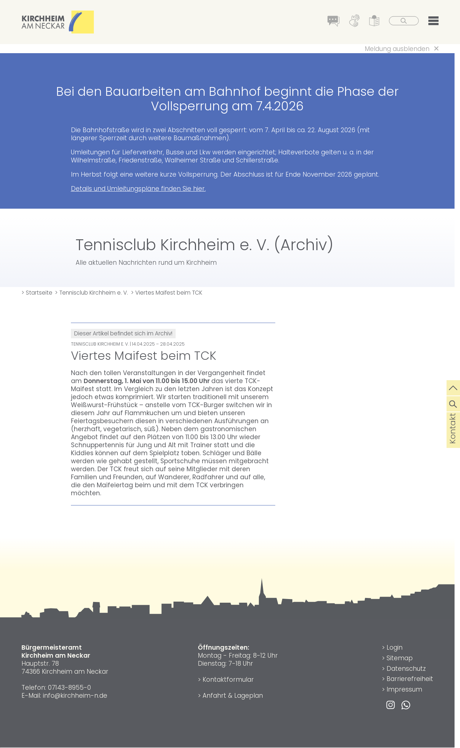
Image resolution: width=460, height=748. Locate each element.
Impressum (404, 689)
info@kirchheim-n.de (75, 695)
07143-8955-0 (69, 687)
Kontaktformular (228, 679)
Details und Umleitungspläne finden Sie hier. (138, 188)
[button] (433, 22)
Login (395, 647)
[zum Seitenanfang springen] (453, 387)
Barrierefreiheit (410, 678)
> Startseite (36, 292)
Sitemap (400, 658)
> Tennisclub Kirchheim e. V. (91, 292)
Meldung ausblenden (397, 48)
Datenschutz (406, 668)
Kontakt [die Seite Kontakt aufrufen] (452, 440)
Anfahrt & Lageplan (233, 695)
